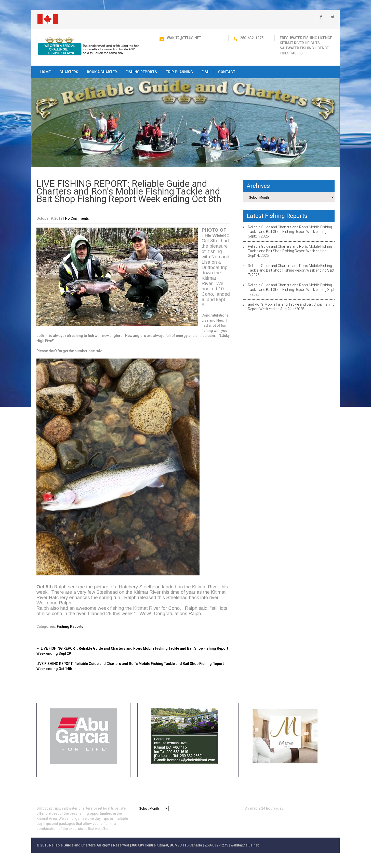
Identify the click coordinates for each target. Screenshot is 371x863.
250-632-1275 (251, 38)
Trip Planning (179, 72)
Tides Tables (291, 53)
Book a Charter (102, 72)
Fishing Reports (141, 72)
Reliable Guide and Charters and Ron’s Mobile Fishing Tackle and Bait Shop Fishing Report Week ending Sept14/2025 (290, 251)
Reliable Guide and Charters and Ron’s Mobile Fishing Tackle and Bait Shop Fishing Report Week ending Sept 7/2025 (291, 270)
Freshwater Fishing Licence (306, 38)
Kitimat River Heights (300, 43)
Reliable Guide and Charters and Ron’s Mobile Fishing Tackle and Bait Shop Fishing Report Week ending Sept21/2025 (290, 231)
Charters (68, 72)
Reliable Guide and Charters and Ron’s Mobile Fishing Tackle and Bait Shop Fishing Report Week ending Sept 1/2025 (291, 289)
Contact (226, 72)
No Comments (77, 218)
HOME (45, 72)
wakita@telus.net (184, 38)
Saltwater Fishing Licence (304, 48)
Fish (205, 72)
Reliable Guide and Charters (72, 845)
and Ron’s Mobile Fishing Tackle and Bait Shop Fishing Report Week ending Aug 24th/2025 (291, 306)
